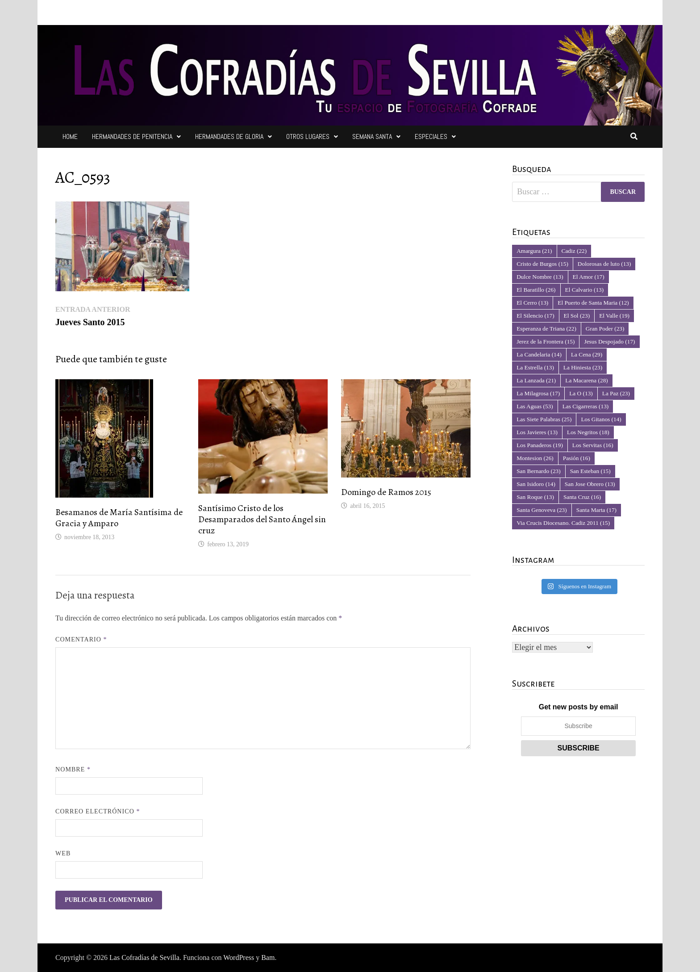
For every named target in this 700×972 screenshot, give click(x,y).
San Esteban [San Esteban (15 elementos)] (590, 471)
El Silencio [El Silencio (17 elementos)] (535, 315)
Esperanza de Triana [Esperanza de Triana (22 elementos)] (546, 328)
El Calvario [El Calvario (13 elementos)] (584, 289)
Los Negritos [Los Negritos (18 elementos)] (588, 432)
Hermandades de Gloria (229, 136)
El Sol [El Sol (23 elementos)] (577, 315)
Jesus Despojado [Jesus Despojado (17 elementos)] (609, 341)
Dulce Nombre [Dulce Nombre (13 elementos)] (540, 276)
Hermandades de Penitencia (132, 136)
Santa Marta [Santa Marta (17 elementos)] (596, 510)
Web (63, 853)
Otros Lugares (307, 136)
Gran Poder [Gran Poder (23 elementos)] (605, 328)
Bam (268, 957)
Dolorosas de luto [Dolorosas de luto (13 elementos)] (604, 263)
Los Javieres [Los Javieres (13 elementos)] (537, 432)
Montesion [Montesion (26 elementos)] (535, 458)
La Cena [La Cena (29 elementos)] (586, 354)
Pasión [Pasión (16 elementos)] (576, 458)
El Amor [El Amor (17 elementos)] (588, 276)
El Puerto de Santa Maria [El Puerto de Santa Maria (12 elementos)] (593, 302)
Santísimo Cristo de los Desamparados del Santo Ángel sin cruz (262, 519)
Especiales (431, 136)
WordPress (238, 957)
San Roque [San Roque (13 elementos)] (535, 497)
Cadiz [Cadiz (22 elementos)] (574, 250)
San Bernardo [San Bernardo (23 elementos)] (538, 471)
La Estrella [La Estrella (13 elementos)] (535, 367)
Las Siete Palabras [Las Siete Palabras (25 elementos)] (544, 419)
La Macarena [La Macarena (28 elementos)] (586, 380)
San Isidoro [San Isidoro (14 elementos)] (536, 484)
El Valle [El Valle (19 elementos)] (614, 315)
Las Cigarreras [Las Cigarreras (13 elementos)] (585, 406)
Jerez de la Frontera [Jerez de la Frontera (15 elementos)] (546, 341)
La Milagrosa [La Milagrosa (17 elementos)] (538, 393)
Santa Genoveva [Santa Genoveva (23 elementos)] (542, 510)
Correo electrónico (97, 811)
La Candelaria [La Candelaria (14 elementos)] (539, 354)
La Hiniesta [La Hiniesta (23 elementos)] (582, 367)
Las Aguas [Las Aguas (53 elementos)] (535, 406)
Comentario (81, 639)
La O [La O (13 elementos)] (581, 393)
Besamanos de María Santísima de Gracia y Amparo (119, 517)
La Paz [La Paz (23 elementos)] (616, 393)
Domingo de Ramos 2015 (386, 492)
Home (70, 136)
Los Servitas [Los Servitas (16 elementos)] (592, 445)
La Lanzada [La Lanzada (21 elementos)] (536, 380)
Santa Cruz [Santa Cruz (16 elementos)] (582, 497)
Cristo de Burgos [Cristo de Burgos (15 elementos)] (542, 263)
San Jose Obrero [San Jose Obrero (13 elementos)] (590, 484)
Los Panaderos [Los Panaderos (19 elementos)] (540, 445)
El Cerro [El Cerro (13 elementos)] (532, 302)
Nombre (73, 769)
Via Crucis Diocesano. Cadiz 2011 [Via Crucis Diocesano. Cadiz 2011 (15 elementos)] (563, 523)
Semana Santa (372, 136)
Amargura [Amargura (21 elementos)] (534, 250)
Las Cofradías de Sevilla (144, 957)
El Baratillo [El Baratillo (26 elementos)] (536, 289)
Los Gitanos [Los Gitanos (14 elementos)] (601, 419)
